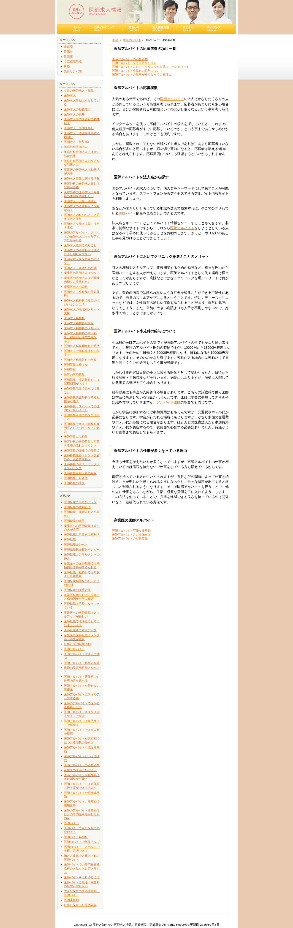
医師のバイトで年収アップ (82, 842)
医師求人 (70, 95)
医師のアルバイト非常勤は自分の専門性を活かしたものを (82, 814)
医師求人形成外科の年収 (80, 360)
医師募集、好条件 (76, 478)
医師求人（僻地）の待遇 (80, 268)
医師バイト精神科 (76, 837)
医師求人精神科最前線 (79, 323)
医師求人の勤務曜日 (77, 109)
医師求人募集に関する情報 (82, 178)
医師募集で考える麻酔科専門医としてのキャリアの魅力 (82, 427)
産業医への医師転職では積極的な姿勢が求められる (82, 565)
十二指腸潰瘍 (73, 61)
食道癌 (68, 46)
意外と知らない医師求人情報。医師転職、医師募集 (127, 924)
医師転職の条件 (74, 521)
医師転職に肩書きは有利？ (82, 534)
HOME (115, 40)
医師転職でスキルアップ (80, 502)
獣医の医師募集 (74, 374)
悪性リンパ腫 (73, 71)
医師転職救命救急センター (82, 549)
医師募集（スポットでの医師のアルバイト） (82, 408)
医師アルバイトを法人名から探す (134, 63)
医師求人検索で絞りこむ (80, 245)
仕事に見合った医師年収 (80, 905)
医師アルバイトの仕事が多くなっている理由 (141, 74)
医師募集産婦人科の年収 (80, 473)
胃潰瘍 (68, 56)
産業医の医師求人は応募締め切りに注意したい (82, 279)
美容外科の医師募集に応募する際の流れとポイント (82, 443)
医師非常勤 (71, 900)
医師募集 (70, 369)
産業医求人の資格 (76, 286)
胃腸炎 (68, 51)
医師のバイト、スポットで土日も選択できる (82, 848)
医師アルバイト (74, 649)
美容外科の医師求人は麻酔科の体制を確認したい (82, 194)
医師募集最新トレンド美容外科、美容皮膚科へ (82, 457)
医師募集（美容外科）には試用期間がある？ (82, 381)
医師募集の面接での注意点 (82, 450)
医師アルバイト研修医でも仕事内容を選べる (82, 678)
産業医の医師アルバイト (80, 770)
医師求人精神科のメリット (82, 328)
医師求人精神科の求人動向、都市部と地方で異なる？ (80, 337)
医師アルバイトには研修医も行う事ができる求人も (82, 785)
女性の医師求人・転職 (79, 90)
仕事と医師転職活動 (77, 644)
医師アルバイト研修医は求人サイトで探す (82, 714)
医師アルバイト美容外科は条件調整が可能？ (82, 777)
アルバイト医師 (169, 402)
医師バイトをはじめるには (82, 877)
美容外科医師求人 (76, 147)
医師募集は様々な (76, 364)
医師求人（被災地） (77, 142)
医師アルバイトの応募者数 (82, 765)
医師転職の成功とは (77, 507)
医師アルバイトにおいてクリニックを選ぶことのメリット (150, 66)
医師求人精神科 (74, 318)
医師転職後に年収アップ (80, 630)
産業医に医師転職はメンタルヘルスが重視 (82, 637)
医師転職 (70, 539)
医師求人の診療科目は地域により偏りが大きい (82, 252)
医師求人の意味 (74, 114)
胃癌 (67, 66)
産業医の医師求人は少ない (82, 273)
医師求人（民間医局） (79, 128)
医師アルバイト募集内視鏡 (82, 663)
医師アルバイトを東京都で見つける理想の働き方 (82, 740)
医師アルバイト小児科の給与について (137, 70)
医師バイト (71, 823)
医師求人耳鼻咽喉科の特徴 (82, 346)
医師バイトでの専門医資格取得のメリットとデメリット (82, 868)
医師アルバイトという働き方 (131, 534)
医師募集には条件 (76, 436)
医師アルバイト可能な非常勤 (131, 530)
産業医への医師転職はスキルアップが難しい (82, 614)
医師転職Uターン (75, 544)
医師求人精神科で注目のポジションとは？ (82, 302)
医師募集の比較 (74, 483)
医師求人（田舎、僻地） (80, 201)
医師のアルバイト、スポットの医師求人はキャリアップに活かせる (82, 236)
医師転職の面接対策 (77, 590)
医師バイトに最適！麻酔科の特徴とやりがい (82, 884)
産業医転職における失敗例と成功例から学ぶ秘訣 (82, 597)
